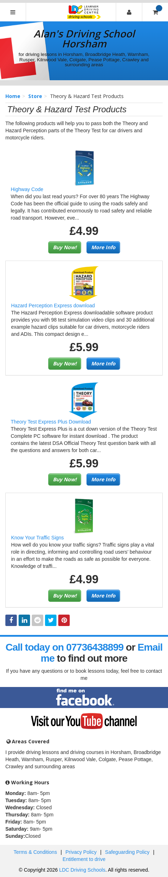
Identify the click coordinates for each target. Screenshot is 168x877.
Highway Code (27, 189)
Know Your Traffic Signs (37, 537)
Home (12, 96)
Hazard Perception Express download (53, 305)
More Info (103, 247)
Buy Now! (64, 247)
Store (35, 96)
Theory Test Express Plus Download (51, 422)
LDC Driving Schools (82, 870)
